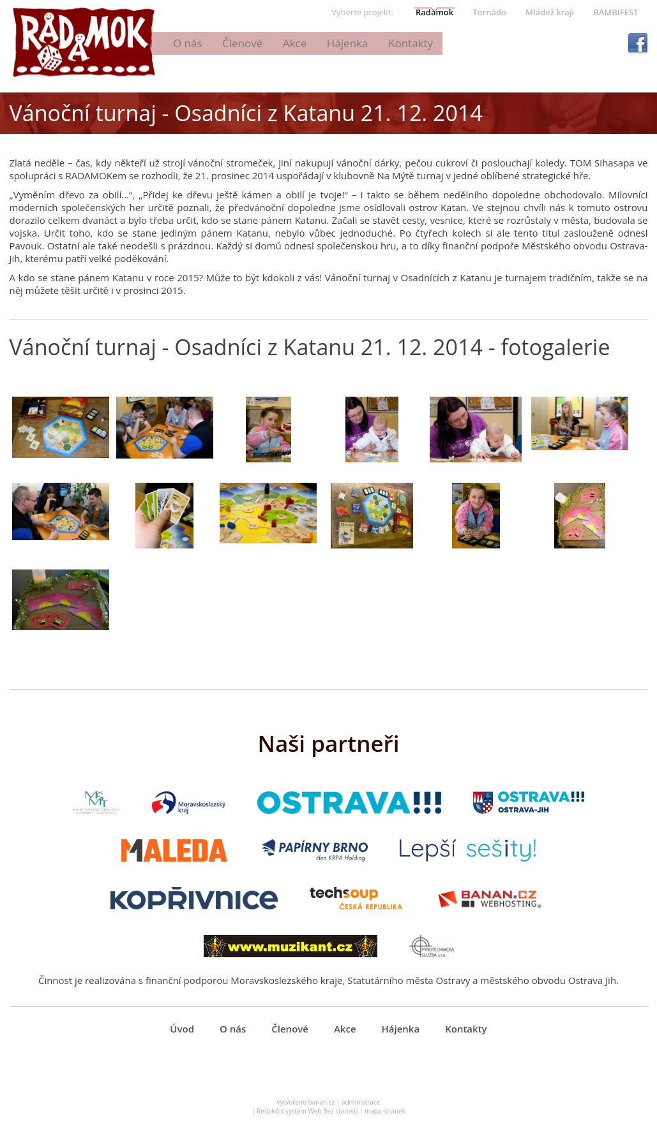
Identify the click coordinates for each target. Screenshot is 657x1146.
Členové (348, 43)
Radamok (434, 12)
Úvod (247, 43)
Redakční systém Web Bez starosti (307, 1117)
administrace (361, 1109)
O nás (295, 43)
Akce (399, 43)
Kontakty (513, 43)
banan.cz (321, 1109)
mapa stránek (385, 1117)
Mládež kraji (549, 12)
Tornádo (489, 12)
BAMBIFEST (615, 12)
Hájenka (451, 43)
